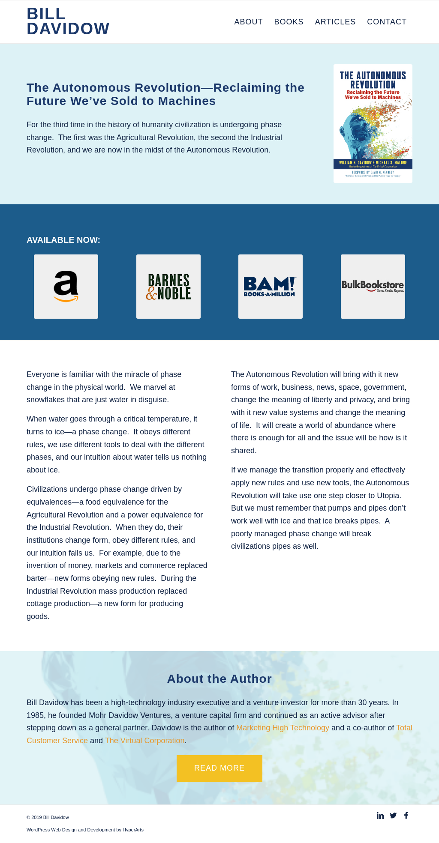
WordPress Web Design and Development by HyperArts (85, 829)
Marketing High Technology (283, 727)
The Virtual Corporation (145, 740)
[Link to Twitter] (393, 815)
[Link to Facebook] (406, 815)
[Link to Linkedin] (380, 815)
